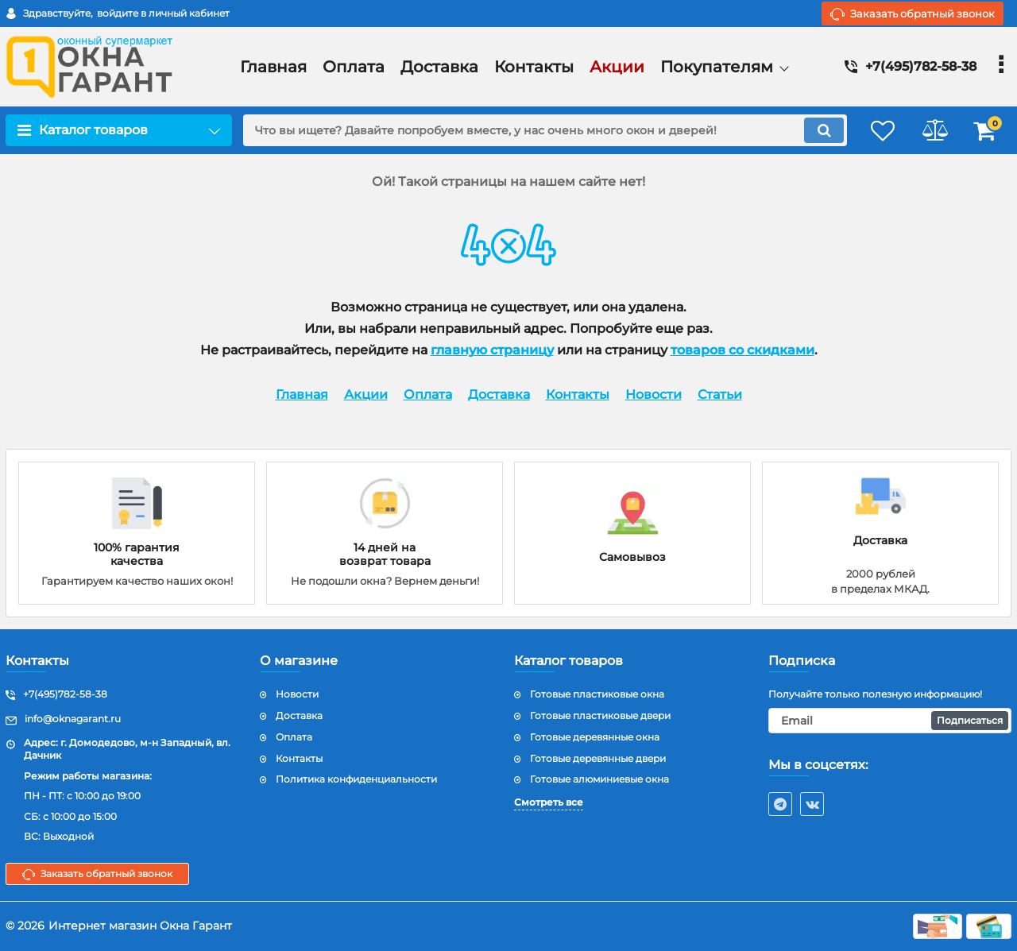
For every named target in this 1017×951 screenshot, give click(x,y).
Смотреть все (548, 802)
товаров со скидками (742, 350)
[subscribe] (889, 720)
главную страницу (492, 350)
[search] (538, 130)
